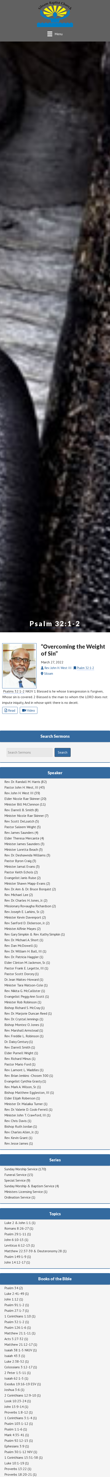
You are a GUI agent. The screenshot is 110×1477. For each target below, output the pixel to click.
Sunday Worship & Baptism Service (29, 1186)
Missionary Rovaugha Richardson (27, 906)
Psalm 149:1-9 (15, 1256)
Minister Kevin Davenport (22, 917)
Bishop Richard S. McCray (22, 1008)
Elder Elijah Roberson (19, 1098)
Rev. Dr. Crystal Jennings (21, 1019)
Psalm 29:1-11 (15, 1234)
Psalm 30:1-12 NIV (18, 1452)
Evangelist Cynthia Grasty (23, 1081)
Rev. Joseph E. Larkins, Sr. (22, 911)
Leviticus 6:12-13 (17, 1245)
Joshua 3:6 (12, 1389)
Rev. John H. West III (18, 793)
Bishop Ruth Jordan (18, 1126)
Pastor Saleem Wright (20, 827)
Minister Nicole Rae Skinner (24, 815)
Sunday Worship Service (21, 1169)
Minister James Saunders (22, 844)
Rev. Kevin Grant (16, 1138)
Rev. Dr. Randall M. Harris (22, 781)
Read (10, 710)
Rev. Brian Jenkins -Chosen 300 (26, 1075)
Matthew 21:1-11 (17, 1333)
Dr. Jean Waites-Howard (21, 979)
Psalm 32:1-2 (55, 623)
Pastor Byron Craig (18, 861)
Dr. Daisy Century (16, 1041)
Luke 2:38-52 (14, 1361)
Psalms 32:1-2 (14, 691)
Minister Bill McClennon (21, 804)
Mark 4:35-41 (14, 1435)
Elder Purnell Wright (18, 1053)
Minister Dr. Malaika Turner (23, 1104)
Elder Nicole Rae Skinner (22, 798)
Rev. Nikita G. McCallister (22, 991)
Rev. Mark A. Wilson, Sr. (20, 1087)
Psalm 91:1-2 (14, 1305)
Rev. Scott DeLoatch (19, 821)
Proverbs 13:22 (15, 1469)
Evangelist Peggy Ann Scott (24, 996)
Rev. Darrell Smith (17, 1047)
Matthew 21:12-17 (18, 1344)
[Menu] (54, 33)
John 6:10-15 (14, 1239)
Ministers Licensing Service (23, 1191)
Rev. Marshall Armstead (21, 1030)
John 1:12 (11, 1299)
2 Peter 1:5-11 (15, 1372)
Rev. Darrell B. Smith (19, 810)
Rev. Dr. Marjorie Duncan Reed (25, 1013)
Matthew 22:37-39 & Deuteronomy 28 (33, 1251)
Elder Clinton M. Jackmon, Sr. (24, 962)
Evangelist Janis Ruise (20, 878)
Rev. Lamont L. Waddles (21, 1070)
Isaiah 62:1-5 (14, 1378)
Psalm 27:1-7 (14, 1310)
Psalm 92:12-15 (16, 1440)
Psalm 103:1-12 (16, 1423)
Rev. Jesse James (16, 1143)
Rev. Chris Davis (15, 1121)
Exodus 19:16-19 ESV (20, 1384)
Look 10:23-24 (15, 1401)
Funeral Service (15, 1174)
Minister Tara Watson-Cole (23, 985)
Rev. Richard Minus (17, 1058)
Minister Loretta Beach (21, 849)
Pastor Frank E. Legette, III (24, 968)
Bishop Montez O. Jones (21, 1024)
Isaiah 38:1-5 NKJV (18, 1350)
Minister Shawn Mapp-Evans (24, 883)
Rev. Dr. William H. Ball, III (23, 951)
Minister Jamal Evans (19, 866)
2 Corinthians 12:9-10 (20, 1395)
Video (28, 710)
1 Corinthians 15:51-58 (21, 1457)
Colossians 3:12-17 (18, 1367)
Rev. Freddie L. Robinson (21, 1036)
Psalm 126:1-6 (15, 1327)
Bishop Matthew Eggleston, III (26, 1092)
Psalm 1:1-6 (13, 1429)
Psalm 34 (11, 1288)
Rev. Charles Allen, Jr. (19, 1132)
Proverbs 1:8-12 (16, 1412)
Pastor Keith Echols (18, 872)
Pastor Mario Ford (17, 1064)
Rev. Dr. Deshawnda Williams (25, 855)
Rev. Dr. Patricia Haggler (21, 957)
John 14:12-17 (14, 1262)
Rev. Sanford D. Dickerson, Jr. (24, 923)
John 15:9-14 (14, 1406)
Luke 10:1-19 (14, 1463)
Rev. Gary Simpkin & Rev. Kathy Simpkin (32, 934)
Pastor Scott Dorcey (19, 974)
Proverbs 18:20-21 (18, 1474)
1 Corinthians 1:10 (17, 1316)
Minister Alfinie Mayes (20, 928)
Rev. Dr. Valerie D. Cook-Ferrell (26, 1109)
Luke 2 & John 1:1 (17, 1223)
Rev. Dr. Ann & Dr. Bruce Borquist (27, 889)
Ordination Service (17, 1197)
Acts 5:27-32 (13, 1339)
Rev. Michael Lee (16, 895)
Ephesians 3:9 (14, 1446)
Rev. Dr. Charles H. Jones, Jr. (23, 900)
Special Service (15, 1180)
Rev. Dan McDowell (18, 945)
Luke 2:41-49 (14, 1293)
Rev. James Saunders (19, 832)
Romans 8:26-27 (16, 1228)
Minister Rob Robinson (20, 1002)
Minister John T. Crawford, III (25, 1115)
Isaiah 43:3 (12, 1356)
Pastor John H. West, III (21, 787)
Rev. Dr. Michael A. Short (21, 940)
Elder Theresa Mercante (21, 838)
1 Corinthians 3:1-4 (18, 1418)
